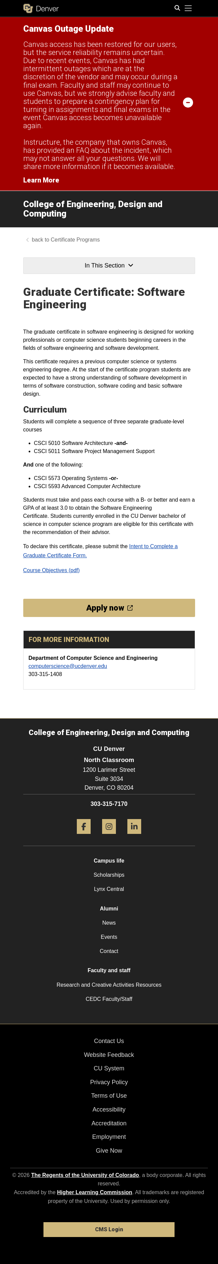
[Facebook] (84, 836)
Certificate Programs (75, 240)
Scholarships (109, 875)
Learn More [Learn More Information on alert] (41, 180)
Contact (109, 951)
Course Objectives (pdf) (51, 570)
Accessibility (108, 1109)
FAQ (82, 150)
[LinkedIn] (134, 836)
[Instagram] (109, 836)
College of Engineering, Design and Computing (92, 209)
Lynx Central (109, 889)
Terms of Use (109, 1095)
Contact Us (109, 1041)
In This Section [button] (109, 265)
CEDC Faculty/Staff (109, 999)
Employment (109, 1136)
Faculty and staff (109, 970)
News (109, 923)
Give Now (109, 1150)
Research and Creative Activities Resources (109, 985)
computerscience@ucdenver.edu (68, 666)
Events (109, 937)
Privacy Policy (109, 1082)
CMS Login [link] (109, 1229)
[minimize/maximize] (188, 102)
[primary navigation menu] (188, 8)
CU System (109, 1068)
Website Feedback (109, 1054)
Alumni (109, 908)
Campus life (109, 861)
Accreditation (108, 1123)
